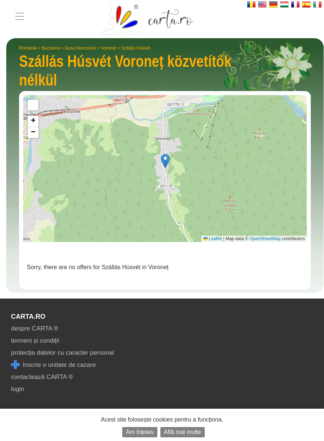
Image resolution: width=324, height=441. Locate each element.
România (28, 48)
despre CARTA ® (34, 328)
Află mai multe (182, 432)
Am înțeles (140, 432)
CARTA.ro (28, 316)
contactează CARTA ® (42, 376)
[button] (165, 161)
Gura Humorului (80, 48)
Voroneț (108, 48)
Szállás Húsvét (135, 48)
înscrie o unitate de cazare (53, 364)
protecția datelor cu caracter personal (62, 352)
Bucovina (51, 48)
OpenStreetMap (265, 238)
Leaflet (212, 238)
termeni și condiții (35, 340)
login (17, 389)
